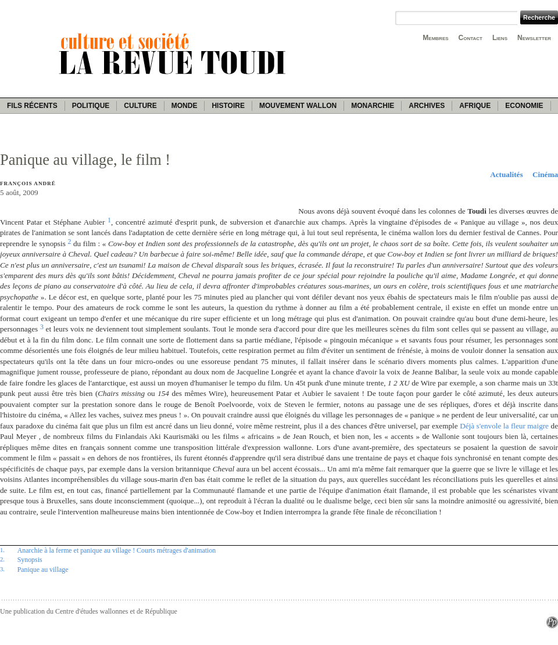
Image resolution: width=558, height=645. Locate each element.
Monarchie (372, 106)
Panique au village (43, 569)
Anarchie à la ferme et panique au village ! (76, 550)
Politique (91, 106)
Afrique (475, 106)
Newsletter (534, 38)
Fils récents (32, 106)
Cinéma (545, 174)
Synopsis (29, 560)
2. (2, 559)
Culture (140, 106)
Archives (427, 106)
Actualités (506, 174)
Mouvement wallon (298, 106)
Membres (435, 38)
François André (28, 183)
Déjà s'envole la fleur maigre (504, 425)
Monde (184, 106)
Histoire (228, 106)
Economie (524, 106)
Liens (499, 38)
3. (2, 568)
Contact (470, 38)
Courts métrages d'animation (176, 550)
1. (2, 549)
